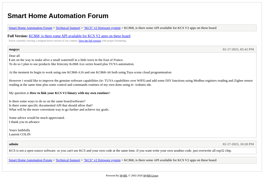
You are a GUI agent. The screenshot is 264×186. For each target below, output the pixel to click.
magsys (14, 49)
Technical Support (68, 28)
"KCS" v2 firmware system (102, 28)
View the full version (89, 40)
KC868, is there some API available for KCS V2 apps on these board (79, 36)
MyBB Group (150, 175)
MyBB (123, 175)
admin (13, 144)
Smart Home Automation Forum (58, 16)
